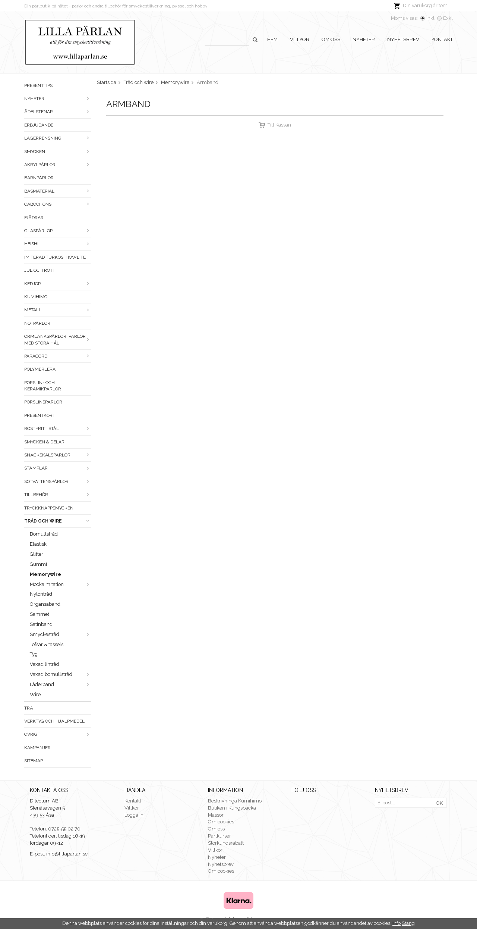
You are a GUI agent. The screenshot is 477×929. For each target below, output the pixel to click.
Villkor (299, 39)
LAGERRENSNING (57, 138)
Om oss (331, 39)
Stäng (408, 923)
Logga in (133, 815)
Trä (28, 708)
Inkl (430, 18)
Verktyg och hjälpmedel (54, 721)
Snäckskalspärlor (57, 455)
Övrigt (57, 734)
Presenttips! (39, 85)
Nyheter (364, 39)
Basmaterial (57, 191)
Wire (35, 694)
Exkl (448, 18)
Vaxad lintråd (44, 664)
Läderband (60, 684)
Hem (272, 39)
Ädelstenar (57, 111)
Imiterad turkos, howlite (55, 257)
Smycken (57, 151)
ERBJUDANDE (38, 125)
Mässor (216, 815)
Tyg (34, 654)
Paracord (57, 356)
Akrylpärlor (57, 164)
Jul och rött (39, 270)
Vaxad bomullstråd (60, 674)
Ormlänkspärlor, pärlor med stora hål (57, 339)
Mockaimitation (60, 584)
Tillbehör (57, 494)
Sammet (39, 614)
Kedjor (57, 283)
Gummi (38, 564)
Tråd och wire (57, 521)
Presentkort (39, 415)
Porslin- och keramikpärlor (42, 386)
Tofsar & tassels (46, 644)
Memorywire (45, 574)
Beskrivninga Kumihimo (235, 801)
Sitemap (33, 760)
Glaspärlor (57, 230)
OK (439, 803)
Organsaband (45, 604)
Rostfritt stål (57, 428)
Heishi (57, 243)
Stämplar (57, 468)
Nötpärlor (37, 323)
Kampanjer (37, 747)
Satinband (41, 624)
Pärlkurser (219, 836)
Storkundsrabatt (226, 843)
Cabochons (57, 204)
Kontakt (442, 39)
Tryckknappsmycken (48, 508)
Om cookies (221, 821)
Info (396, 923)
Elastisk (38, 544)
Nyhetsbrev (403, 39)
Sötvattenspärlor (57, 481)
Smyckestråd (60, 634)
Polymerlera (40, 369)
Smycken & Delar (44, 442)
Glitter (36, 554)
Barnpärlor (39, 177)
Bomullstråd (44, 534)
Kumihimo (35, 296)
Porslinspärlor (43, 402)
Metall (57, 309)
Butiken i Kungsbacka (232, 808)
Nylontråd (41, 594)
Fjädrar (34, 217)
